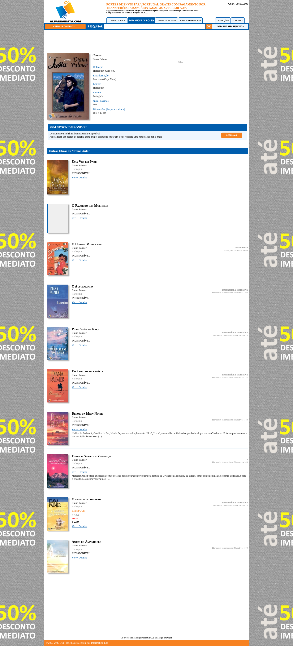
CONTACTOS (242, 4)
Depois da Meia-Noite (87, 413)
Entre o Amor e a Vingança (91, 456)
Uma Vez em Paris (84, 161)
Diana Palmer (99, 59)
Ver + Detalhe (79, 177)
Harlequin (98, 87)
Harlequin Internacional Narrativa (227, 292)
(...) (100, 436)
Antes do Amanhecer (86, 541)
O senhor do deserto (86, 499)
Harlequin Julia (101, 70)
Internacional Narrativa (235, 289)
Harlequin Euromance (234, 250)
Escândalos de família (87, 371)
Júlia (180, 62)
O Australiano (82, 286)
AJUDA (231, 4)
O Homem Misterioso (87, 244)
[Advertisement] (147, 40)
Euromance (241, 247)
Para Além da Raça (86, 329)
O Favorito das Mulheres (90, 205)
